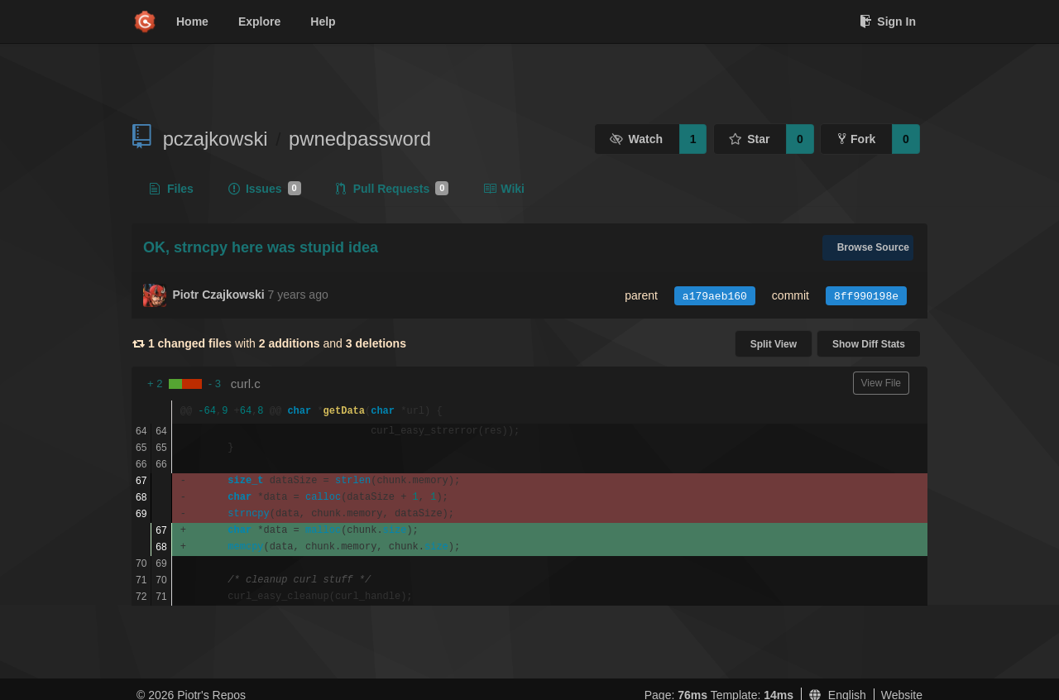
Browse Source (873, 247)
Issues (264, 188)
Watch (636, 139)
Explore (259, 21)
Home (192, 21)
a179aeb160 (715, 296)
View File (881, 383)
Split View (773, 344)
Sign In (888, 21)
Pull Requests (392, 188)
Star (749, 139)
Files (172, 188)
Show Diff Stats (868, 344)
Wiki (504, 188)
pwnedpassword (360, 138)
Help (322, 21)
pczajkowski (215, 138)
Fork (856, 139)
